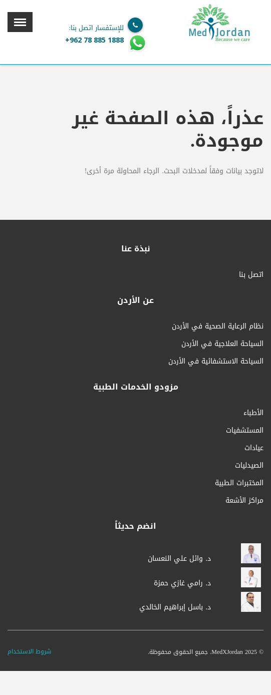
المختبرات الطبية (239, 483)
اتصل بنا (251, 274)
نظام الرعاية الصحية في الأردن (217, 326)
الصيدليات (249, 465)
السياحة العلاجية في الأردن (222, 344)
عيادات (253, 448)
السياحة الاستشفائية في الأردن (215, 361)
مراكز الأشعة (244, 500)
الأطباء (253, 413)
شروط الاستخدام (30, 651)
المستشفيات (244, 430)
